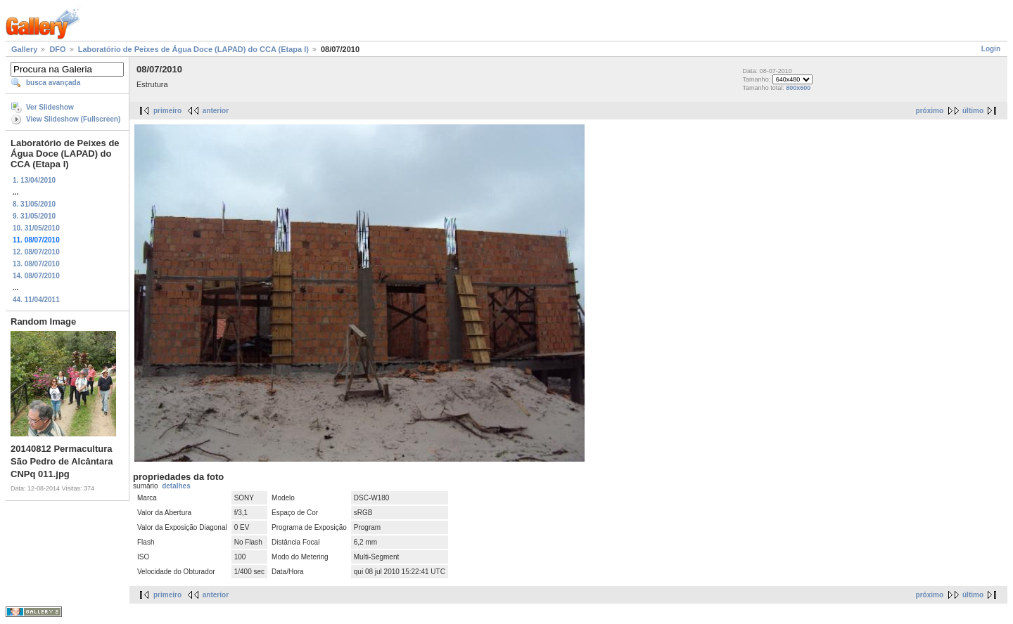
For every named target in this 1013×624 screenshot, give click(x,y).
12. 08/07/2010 (36, 252)
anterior (216, 111)
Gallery (24, 49)
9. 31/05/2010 (34, 216)
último (972, 111)
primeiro (167, 111)
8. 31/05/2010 (34, 204)
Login (990, 49)
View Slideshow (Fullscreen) (73, 119)
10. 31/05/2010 (36, 228)
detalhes (176, 486)
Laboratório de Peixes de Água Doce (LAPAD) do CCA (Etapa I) (193, 49)
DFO (57, 49)
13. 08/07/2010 (36, 264)
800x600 (798, 87)
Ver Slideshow (50, 107)
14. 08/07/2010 (36, 276)
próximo (929, 111)
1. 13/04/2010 (34, 180)
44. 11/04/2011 (36, 300)
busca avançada (53, 82)
